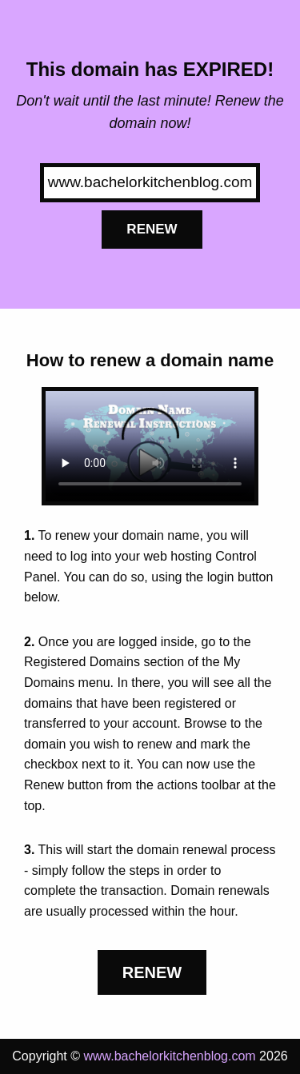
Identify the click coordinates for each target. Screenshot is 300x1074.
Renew (151, 229)
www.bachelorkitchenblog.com (169, 1056)
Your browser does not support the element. (150, 446)
